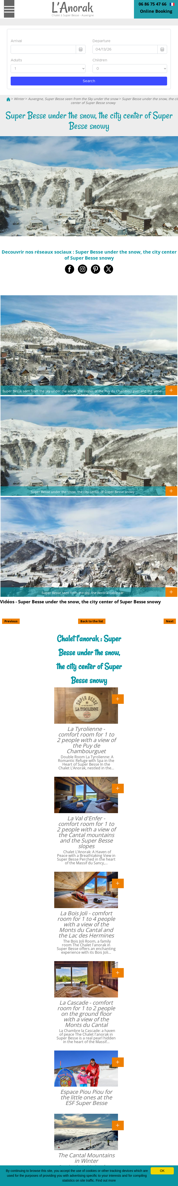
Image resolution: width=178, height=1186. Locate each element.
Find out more (106, 1180)
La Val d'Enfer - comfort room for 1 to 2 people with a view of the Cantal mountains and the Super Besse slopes (86, 832)
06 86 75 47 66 (152, 4)
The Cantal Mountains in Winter (86, 1157)
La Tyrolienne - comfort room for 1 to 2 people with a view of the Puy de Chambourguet (86, 740)
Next (170, 621)
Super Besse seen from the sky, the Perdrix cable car (83, 593)
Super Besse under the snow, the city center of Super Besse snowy (82, 492)
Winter (19, 99)
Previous (10, 621)
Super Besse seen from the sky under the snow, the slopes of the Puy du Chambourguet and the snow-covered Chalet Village (83, 393)
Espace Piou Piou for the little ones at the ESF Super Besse (86, 1097)
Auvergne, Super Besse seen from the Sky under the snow (73, 99)
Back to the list (91, 621)
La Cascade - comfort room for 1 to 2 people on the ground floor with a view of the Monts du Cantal (86, 1014)
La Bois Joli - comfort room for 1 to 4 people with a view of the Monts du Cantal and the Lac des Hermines (86, 924)
